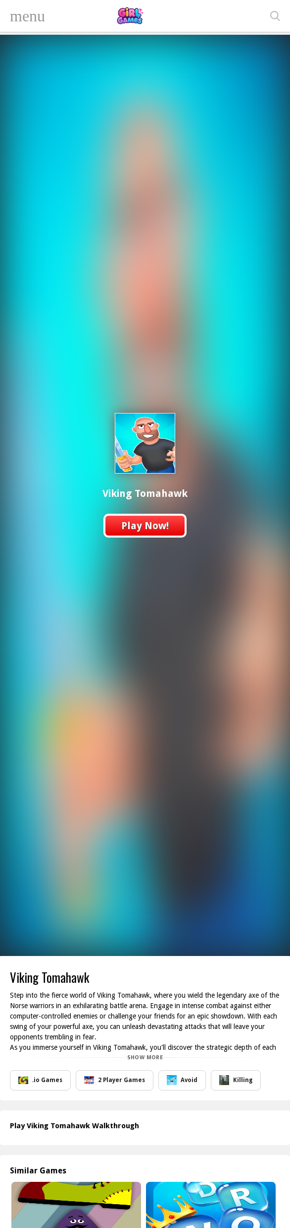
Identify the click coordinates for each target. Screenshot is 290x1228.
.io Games (40, 1080)
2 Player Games (114, 1080)
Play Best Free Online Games (129, 16)
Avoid (182, 1080)
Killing (235, 1080)
